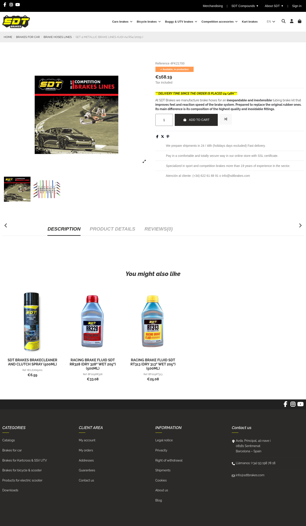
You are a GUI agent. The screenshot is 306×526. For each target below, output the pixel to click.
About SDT (274, 6)
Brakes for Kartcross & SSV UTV (24, 460)
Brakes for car (12, 450)
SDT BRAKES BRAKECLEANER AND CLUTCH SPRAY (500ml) (32, 362)
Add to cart (196, 120)
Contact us (86, 480)
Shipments (163, 470)
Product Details (112, 229)
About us (161, 490)
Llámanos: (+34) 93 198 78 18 (255, 463)
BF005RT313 (155, 374)
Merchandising (213, 6)
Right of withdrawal (169, 460)
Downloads (10, 490)
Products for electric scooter (22, 480)
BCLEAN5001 (34, 370)
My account (87, 440)
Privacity (161, 450)
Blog (158, 500)
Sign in (297, 6)
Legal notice (164, 440)
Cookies (161, 480)
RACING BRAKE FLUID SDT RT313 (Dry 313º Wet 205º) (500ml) (152, 364)
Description (63, 229)
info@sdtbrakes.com (250, 475)
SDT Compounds (245, 6)
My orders (86, 450)
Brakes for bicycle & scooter (22, 470)
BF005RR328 (95, 374)
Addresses (86, 460)
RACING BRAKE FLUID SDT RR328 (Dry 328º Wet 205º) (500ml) (93, 364)
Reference (162, 63)
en (271, 21)
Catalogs (8, 440)
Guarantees (87, 470)
